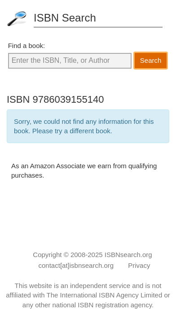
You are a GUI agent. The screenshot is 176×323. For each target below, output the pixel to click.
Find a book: (26, 45)
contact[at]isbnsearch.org (76, 265)
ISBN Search (65, 18)
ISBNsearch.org (128, 254)
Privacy (139, 265)
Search (151, 60)
